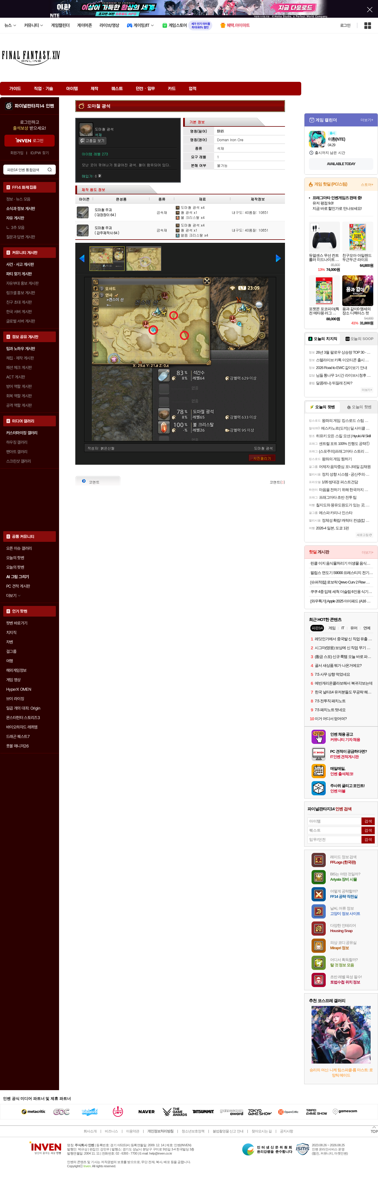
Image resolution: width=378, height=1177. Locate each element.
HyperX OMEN (18, 689)
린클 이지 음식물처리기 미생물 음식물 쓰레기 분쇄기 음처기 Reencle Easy (341, 563)
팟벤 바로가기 (16, 623)
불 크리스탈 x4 (190, 217)
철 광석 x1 (187, 212)
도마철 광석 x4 (190, 207)
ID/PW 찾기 (39, 153)
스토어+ (367, 185)
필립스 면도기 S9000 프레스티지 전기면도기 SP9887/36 (341, 572)
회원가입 (16, 153)
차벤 (9, 642)
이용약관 (132, 1131)
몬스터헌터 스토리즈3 (23, 717)
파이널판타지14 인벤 (34, 106)
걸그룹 (11, 651)
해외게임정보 (16, 670)
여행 (9, 661)
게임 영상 (13, 679)
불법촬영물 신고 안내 (228, 1131)
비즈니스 (111, 1131)
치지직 (11, 632)
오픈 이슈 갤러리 (19, 548)
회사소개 (90, 1131)
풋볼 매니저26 (17, 746)
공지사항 (286, 1131)
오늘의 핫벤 (15, 557)
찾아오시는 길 (262, 1131)
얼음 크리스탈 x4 (192, 235)
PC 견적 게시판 (18, 586)
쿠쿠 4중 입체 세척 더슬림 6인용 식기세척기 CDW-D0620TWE (341, 591)
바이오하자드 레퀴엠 (22, 727)
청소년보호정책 (193, 1131)
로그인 (345, 25)
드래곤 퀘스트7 (18, 736)
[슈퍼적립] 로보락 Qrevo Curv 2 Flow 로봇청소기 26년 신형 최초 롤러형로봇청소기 (341, 582)
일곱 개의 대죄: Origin (23, 708)
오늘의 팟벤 (15, 567)
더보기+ (367, 120)
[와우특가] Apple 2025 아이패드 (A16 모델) (341, 601)
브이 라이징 (15, 698)
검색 (50, 169)
